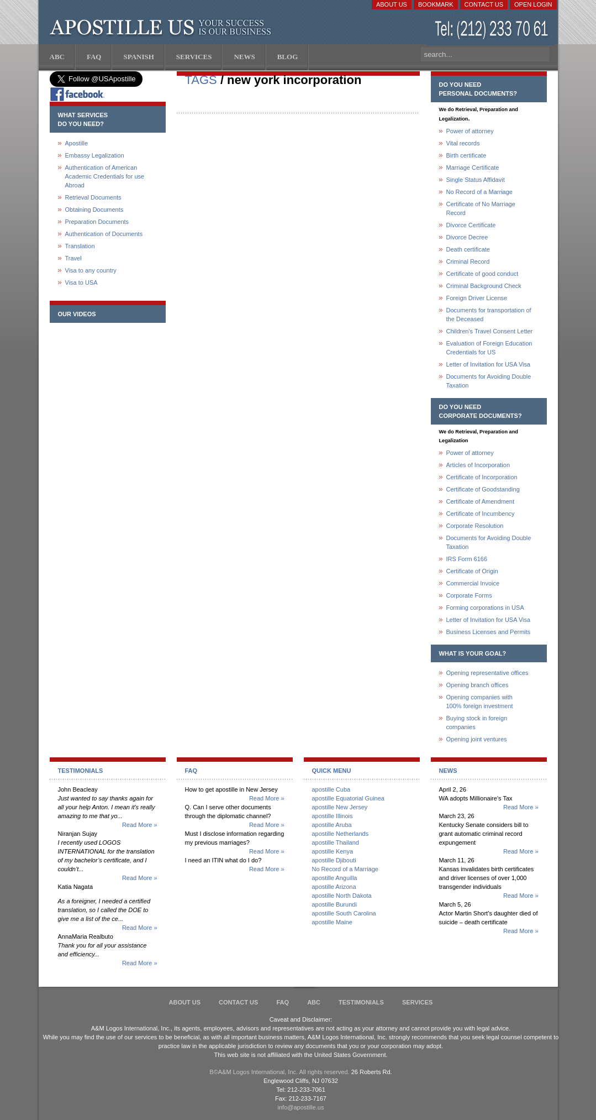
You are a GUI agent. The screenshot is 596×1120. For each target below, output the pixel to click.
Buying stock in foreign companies (477, 722)
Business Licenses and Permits (488, 632)
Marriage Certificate (472, 167)
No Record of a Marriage (479, 192)
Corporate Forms (469, 595)
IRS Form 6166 (467, 559)
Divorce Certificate (471, 225)
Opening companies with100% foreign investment (479, 701)
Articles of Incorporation (478, 465)
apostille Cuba (331, 789)
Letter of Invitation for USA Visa (488, 364)
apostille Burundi (334, 904)
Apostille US (162, 28)
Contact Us (484, 4)
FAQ (282, 1002)
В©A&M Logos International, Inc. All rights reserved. (279, 1072)
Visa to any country (91, 270)
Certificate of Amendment (480, 501)
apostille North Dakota (342, 895)
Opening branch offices (477, 685)
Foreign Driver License (477, 298)
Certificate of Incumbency (480, 513)
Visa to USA (81, 282)
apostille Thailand (335, 842)
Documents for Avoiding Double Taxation (488, 381)
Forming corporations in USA (485, 607)
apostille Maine (332, 922)
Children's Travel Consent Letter (489, 331)
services (417, 1002)
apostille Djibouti (334, 860)
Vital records (463, 143)
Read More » (139, 824)
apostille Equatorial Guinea (348, 798)
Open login (533, 4)
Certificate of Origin (472, 571)
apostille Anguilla (334, 878)
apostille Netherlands (340, 833)
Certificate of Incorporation (482, 477)
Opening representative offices (487, 672)
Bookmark (435, 4)
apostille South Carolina (344, 913)
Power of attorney (470, 131)
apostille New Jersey (340, 807)
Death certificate (468, 249)
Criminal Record (468, 261)
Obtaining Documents (94, 209)
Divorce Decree (467, 237)
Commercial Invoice (473, 583)
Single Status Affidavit (475, 179)
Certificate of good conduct (482, 273)
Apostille (76, 143)
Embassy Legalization (94, 155)
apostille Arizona (334, 886)
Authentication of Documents (104, 234)
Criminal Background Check (483, 285)
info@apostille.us (301, 1107)
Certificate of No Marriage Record (480, 208)
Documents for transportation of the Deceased (488, 314)
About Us (391, 4)
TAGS (201, 80)
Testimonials (361, 1002)
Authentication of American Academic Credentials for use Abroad (105, 176)
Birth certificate (466, 155)
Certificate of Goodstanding (483, 489)
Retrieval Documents (93, 197)
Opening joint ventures (476, 739)
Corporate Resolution (475, 525)
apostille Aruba (332, 824)
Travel (73, 258)
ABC (313, 1002)
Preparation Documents (97, 221)
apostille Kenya (333, 851)
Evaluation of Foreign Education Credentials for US (489, 347)
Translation (80, 246)
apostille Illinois (332, 816)
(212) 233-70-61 (492, 30)
